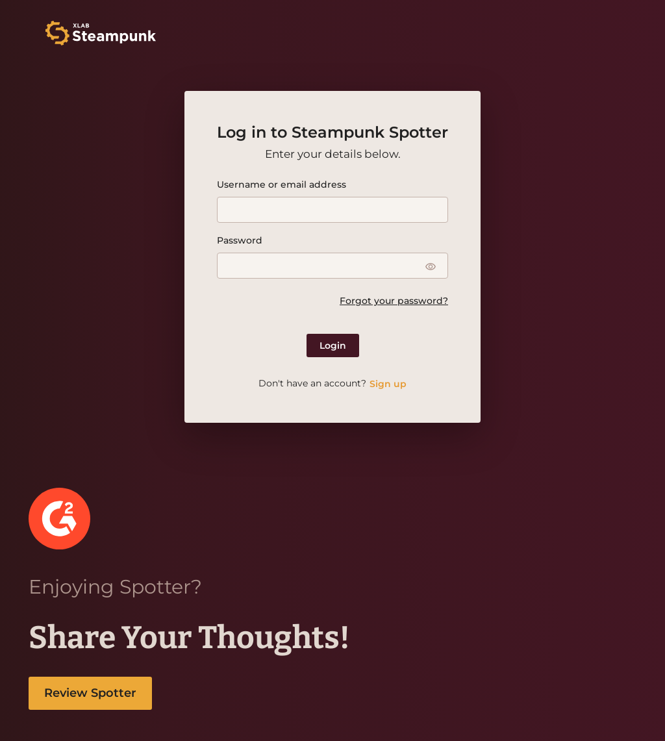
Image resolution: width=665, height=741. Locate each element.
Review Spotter (90, 693)
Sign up (388, 384)
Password (239, 240)
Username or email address (281, 184)
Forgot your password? (394, 301)
